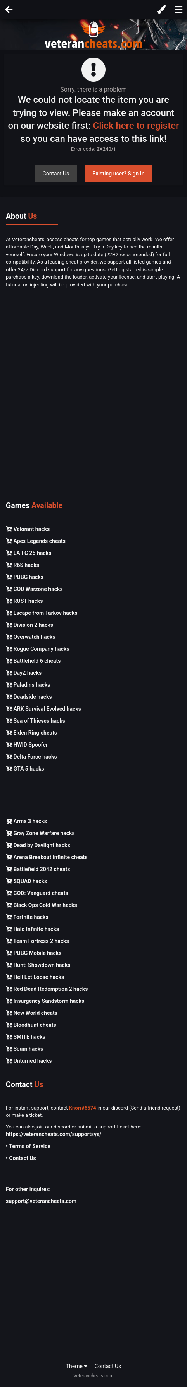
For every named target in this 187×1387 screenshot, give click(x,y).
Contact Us (56, 173)
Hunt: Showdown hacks (38, 965)
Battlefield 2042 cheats (38, 869)
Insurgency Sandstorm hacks (45, 1001)
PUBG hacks (24, 577)
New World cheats (31, 1013)
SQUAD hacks (26, 881)
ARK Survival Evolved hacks (43, 709)
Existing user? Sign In (119, 173)
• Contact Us (21, 1158)
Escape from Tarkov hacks (42, 613)
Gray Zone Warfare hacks (40, 833)
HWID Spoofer (27, 745)
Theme (77, 1366)
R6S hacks (22, 565)
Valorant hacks (28, 529)
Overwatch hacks (30, 637)
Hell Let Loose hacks (35, 977)
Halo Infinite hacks (32, 929)
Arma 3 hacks (26, 821)
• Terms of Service (28, 1146)
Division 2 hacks (29, 625)
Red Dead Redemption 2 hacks (47, 989)
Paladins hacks (28, 685)
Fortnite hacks (27, 917)
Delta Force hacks (31, 757)
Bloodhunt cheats (31, 1025)
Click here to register (136, 125)
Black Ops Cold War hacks (41, 905)
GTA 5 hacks (25, 769)
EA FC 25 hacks (28, 553)
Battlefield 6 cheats (33, 661)
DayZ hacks (24, 673)
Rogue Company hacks (37, 649)
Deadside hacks (29, 697)
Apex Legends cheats (36, 541)
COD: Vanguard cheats (37, 893)
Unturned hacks (29, 1061)
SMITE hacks (25, 1037)
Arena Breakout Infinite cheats (47, 857)
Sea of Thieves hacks (35, 721)
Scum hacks (24, 1049)
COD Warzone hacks (34, 589)
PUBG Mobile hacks (33, 953)
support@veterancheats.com (41, 1201)
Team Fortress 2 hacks (37, 941)
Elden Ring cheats (31, 733)
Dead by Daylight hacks (38, 845)
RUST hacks (24, 601)
